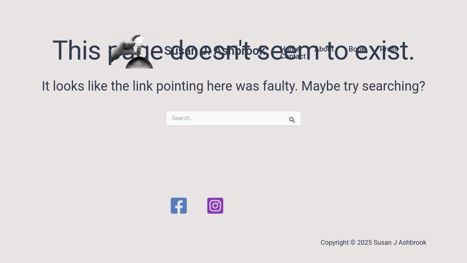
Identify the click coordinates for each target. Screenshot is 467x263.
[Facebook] (179, 206)
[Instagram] (215, 206)
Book (356, 49)
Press (389, 49)
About (324, 49)
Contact (293, 56)
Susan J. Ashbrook (215, 50)
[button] (438, 50)
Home (290, 49)
